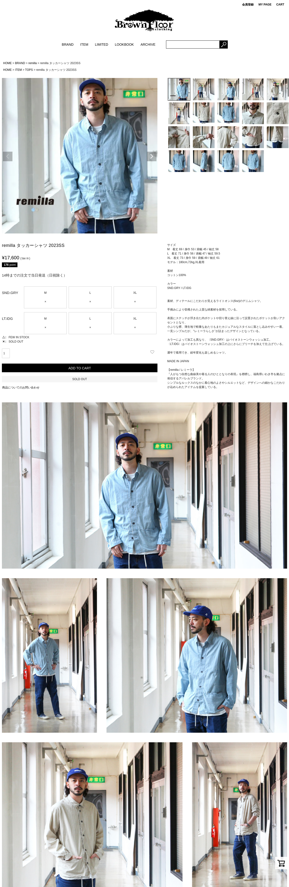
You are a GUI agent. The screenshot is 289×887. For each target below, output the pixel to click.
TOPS (29, 70)
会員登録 (248, 4)
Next (151, 156)
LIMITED (101, 44)
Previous (7, 156)
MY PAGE (264, 4)
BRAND (67, 44)
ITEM (84, 44)
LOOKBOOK (124, 44)
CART (280, 4)
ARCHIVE (147, 44)
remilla (32, 63)
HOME (7, 63)
